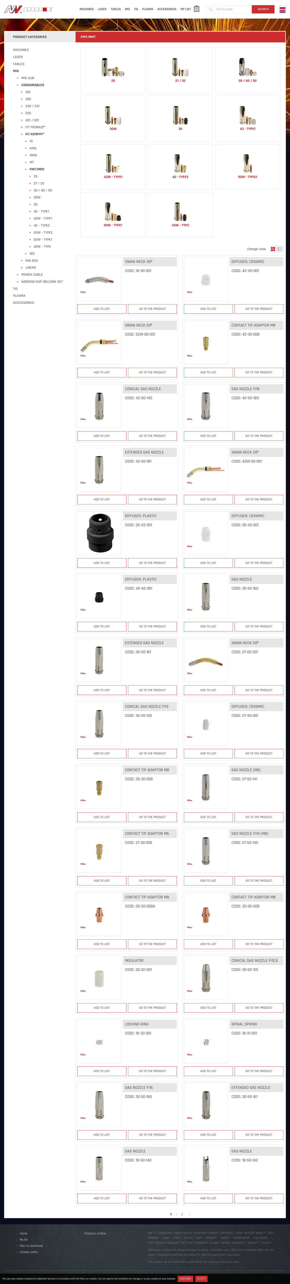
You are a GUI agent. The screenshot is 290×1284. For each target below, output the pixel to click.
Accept (201, 1278)
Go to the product (152, 309)
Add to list (102, 309)
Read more (185, 1278)
